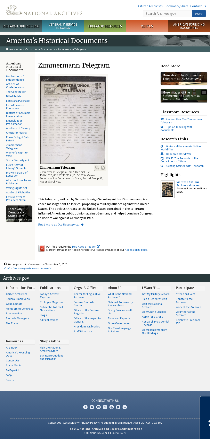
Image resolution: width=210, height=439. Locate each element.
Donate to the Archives (184, 300)
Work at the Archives (188, 307)
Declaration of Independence (15, 77)
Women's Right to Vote (17, 154)
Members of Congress (19, 308)
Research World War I (179, 154)
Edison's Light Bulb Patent (17, 138)
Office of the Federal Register (86, 311)
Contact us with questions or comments (27, 268)
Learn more (173, 431)
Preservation (14, 313)
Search (199, 13)
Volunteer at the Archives (185, 313)
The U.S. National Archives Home (44, 10)
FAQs (9, 375)
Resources (14, 341)
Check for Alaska (16, 132)
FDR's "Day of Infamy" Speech (16, 166)
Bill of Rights (13, 96)
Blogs (43, 315)
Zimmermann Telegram (14, 146)
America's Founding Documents (189, 26)
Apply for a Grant (152, 316)
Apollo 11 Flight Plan (18, 192)
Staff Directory (83, 331)
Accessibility (71, 422)
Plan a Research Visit (154, 299)
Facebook (85, 407)
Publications (50, 288)
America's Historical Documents (35, 49)
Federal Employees (18, 299)
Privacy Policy (89, 422)
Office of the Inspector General (88, 319)
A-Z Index (11, 347)
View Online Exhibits (154, 312)
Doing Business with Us (120, 311)
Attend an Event (185, 294)
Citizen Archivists (150, 6)
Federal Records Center (84, 303)
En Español (12, 370)
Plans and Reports (119, 318)
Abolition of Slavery (18, 128)
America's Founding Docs (18, 354)
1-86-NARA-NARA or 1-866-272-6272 (105, 433)
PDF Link (103, 168)
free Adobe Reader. (86, 246)
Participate (185, 288)
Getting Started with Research (185, 166)
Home (9, 49)
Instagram (98, 407)
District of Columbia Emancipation (18, 114)
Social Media (13, 365)
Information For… (20, 288)
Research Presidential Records (155, 323)
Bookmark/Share (176, 6)
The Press (12, 323)
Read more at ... (59, 224)
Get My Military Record (156, 294)
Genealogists (14, 304)
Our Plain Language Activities (119, 329)
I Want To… (151, 288)
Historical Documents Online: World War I (181, 147)
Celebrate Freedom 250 (188, 321)
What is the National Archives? (120, 295)
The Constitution (16, 92)
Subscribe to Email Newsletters (51, 308)
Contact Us (198, 6)
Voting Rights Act (16, 188)
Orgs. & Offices (86, 288)
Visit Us (147, 26)
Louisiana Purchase (18, 101)
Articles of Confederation (15, 85)
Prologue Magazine (52, 302)
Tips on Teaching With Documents (177, 128)
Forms (10, 380)
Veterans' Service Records (63, 26)
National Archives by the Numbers (120, 303)
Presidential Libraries (87, 326)
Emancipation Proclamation (14, 122)
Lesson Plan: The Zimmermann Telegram (182, 120)
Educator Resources (105, 26)
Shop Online (50, 341)
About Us (115, 288)
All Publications (49, 320)
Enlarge (97, 168)
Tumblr (105, 407)
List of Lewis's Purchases (15, 106)
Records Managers (17, 318)
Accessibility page (136, 250)
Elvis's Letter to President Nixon (16, 198)
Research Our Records (21, 26)
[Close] (205, 401)
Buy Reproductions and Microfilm (51, 357)
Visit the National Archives (152, 305)
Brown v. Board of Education (17, 174)
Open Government (119, 323)
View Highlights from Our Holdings (154, 331)
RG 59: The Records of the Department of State (179, 159)
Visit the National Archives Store (50, 349)
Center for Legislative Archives (87, 295)
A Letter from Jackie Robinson (18, 181)
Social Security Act (17, 160)
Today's (49, 295)
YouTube (111, 407)
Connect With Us (105, 400)
